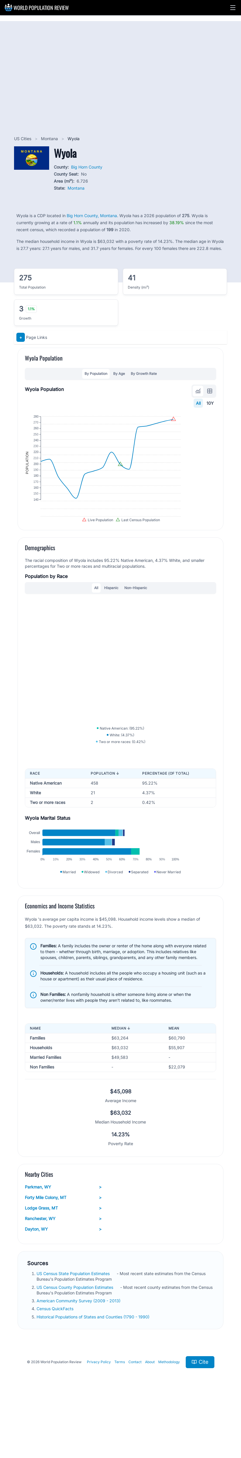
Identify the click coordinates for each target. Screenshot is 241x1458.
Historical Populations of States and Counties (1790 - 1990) (94, 1369)
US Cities (23, 138)
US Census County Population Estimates (75, 1339)
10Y (210, 403)
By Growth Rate (144, 373)
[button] (233, 7)
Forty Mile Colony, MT (63, 1250)
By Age (119, 373)
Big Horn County (86, 166)
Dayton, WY (63, 1282)
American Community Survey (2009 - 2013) (79, 1353)
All (198, 403)
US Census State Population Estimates (74, 1326)
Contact (135, 1414)
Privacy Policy (99, 1414)
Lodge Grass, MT (63, 1261)
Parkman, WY (63, 1240)
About (150, 1414)
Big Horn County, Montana (92, 215)
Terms (119, 1414)
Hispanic (111, 612)
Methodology (169, 1414)
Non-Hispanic (135, 612)
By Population (96, 373)
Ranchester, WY (63, 1271)
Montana (50, 138)
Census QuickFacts (56, 1361)
